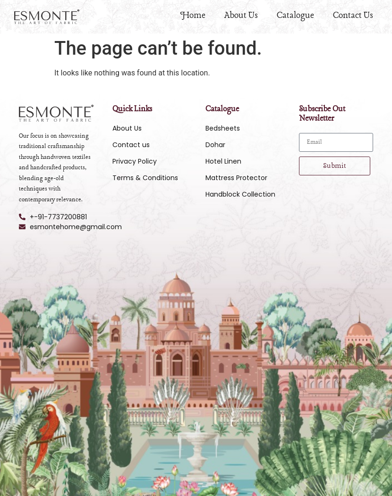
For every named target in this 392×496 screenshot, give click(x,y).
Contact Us (353, 15)
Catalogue (295, 15)
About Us (241, 15)
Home (192, 15)
